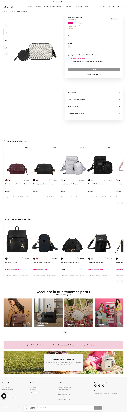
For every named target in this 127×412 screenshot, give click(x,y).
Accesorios (67, 6)
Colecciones (78, 6)
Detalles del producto (94, 74)
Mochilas (38, 6)
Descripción (94, 92)
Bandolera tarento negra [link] (24, 11)
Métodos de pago (94, 106)
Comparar (25, 180)
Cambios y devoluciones (94, 114)
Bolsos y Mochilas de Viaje (52, 6)
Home (5, 11)
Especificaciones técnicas (94, 99)
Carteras (30, 6)
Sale (86, 6)
